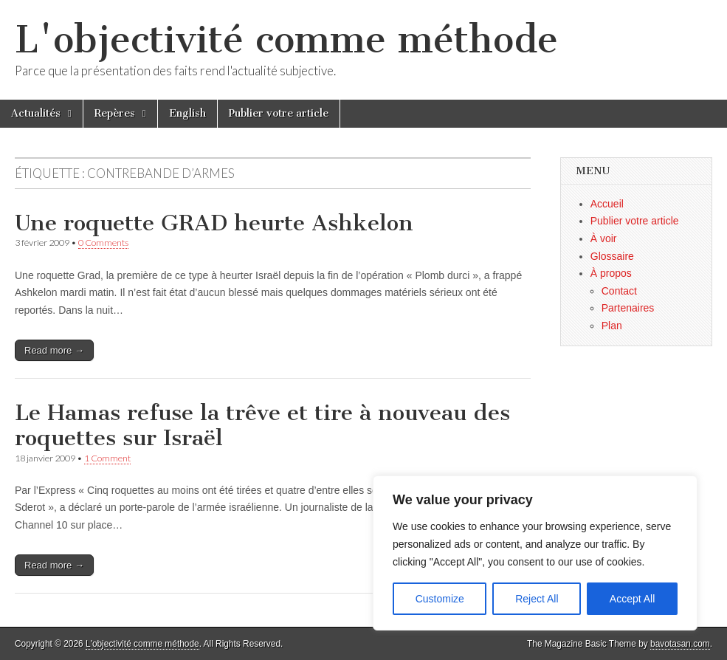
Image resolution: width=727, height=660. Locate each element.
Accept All (632, 599)
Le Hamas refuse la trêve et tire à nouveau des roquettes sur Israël (262, 425)
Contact (619, 291)
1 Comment (107, 458)
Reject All (536, 599)
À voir (603, 238)
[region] (535, 552)
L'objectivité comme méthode (286, 39)
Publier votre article (278, 113)
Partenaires (628, 308)
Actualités (36, 113)
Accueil (607, 204)
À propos (611, 273)
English (187, 113)
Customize (440, 599)
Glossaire (612, 256)
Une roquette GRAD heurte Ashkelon (214, 223)
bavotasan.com (680, 644)
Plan (612, 325)
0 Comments (103, 242)
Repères (114, 113)
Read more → (54, 350)
